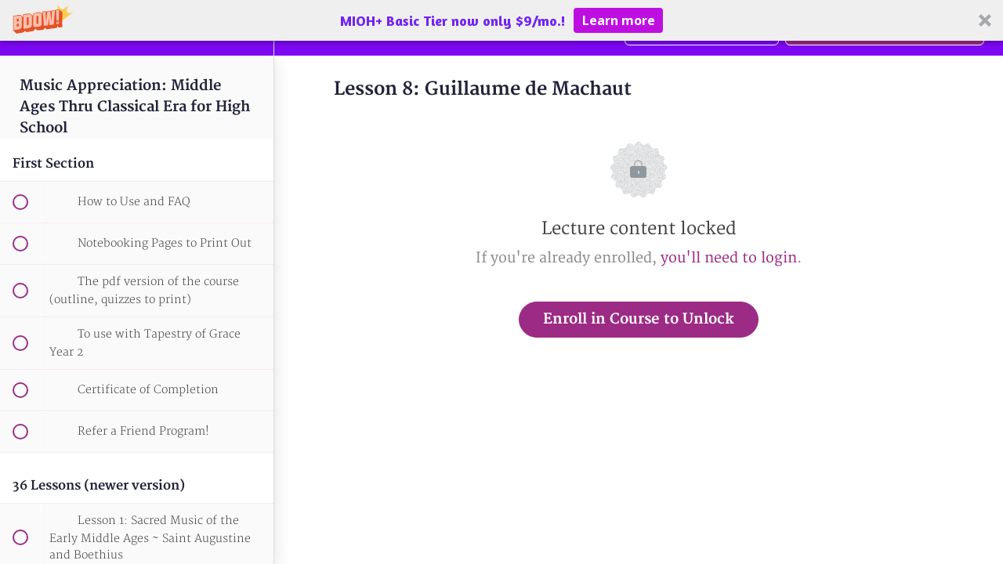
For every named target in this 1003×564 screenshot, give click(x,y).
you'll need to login (729, 258)
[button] (501, 20)
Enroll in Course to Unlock (638, 319)
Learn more (618, 20)
